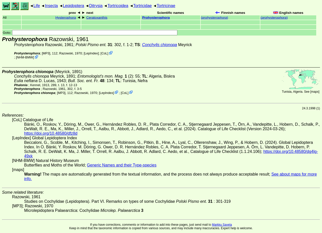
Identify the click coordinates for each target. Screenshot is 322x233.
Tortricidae (142, 6)
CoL (104, 53)
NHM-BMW (25, 57)
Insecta (51, 6)
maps (314, 91)
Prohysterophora (156, 17)
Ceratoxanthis (96, 17)
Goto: (90, 33)
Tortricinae (166, 6)
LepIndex (91, 53)
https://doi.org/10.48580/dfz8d (50, 133)
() (214, 17)
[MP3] (46, 53)
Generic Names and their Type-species (121, 165)
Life (36, 6)
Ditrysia (95, 6)
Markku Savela (222, 224)
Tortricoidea (117, 6)
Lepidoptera (73, 6)
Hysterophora (65, 17)
